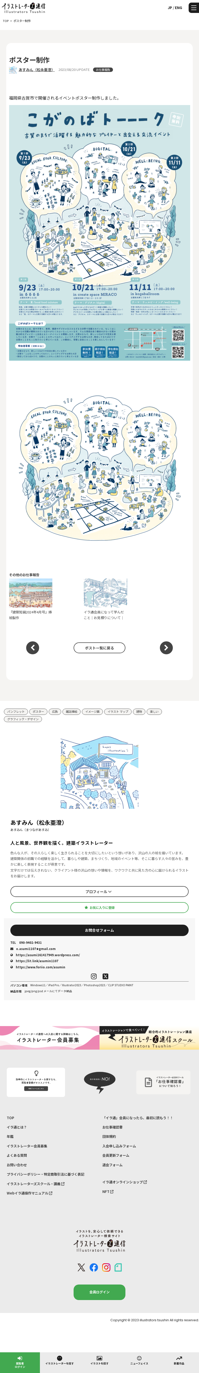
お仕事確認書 (112, 1127)
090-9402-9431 (26, 942)
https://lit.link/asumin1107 (34, 961)
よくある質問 (17, 1155)
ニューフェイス (139, 1360)
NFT (107, 1191)
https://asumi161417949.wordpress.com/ (45, 955)
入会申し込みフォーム (119, 1146)
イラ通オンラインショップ (124, 1181)
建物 (139, 711)
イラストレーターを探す (59, 1360)
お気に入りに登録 (99, 907)
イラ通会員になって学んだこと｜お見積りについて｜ (105, 599)
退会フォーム (112, 1164)
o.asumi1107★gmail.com (33, 949)
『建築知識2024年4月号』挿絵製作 (31, 599)
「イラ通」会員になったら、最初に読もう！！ (137, 1117)
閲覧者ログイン (20, 1362)
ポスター (38, 711)
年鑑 (10, 1136)
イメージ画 (92, 711)
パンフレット (16, 711)
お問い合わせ (17, 1164)
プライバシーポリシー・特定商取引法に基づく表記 (45, 1174)
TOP (10, 1117)
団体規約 (109, 1136)
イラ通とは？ (17, 1127)
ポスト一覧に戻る (99, 647)
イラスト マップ (118, 711)
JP (170, 7)
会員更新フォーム (115, 1155)
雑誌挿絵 (71, 711)
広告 (55, 711)
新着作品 (179, 1360)
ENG (178, 7)
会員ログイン (99, 1291)
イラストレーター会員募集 (27, 1146)
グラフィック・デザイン (23, 719)
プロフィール (99, 891)
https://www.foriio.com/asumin (37, 967)
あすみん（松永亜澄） (37, 69)
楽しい (154, 711)
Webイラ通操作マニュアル (29, 1193)
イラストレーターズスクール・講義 (36, 1183)
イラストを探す (99, 1360)
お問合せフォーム (99, 930)
